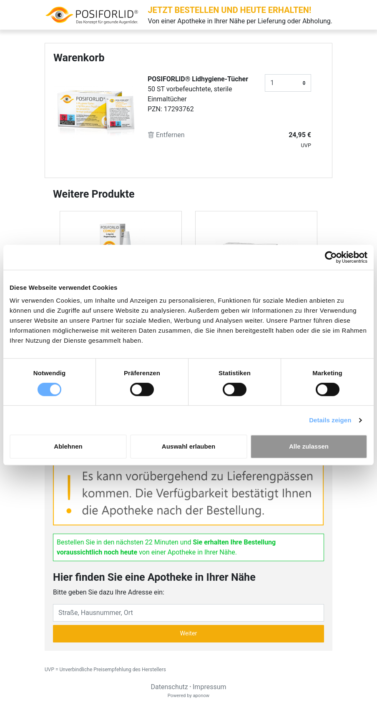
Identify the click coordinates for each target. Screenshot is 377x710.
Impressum (209, 687)
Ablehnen (68, 446)
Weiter (188, 633)
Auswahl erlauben (188, 446)
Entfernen (166, 135)
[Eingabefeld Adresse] (188, 613)
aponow (201, 695)
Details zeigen (330, 420)
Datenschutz (169, 687)
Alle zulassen (309, 446)
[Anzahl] (288, 83)
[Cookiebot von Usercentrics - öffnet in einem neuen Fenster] (330, 257)
